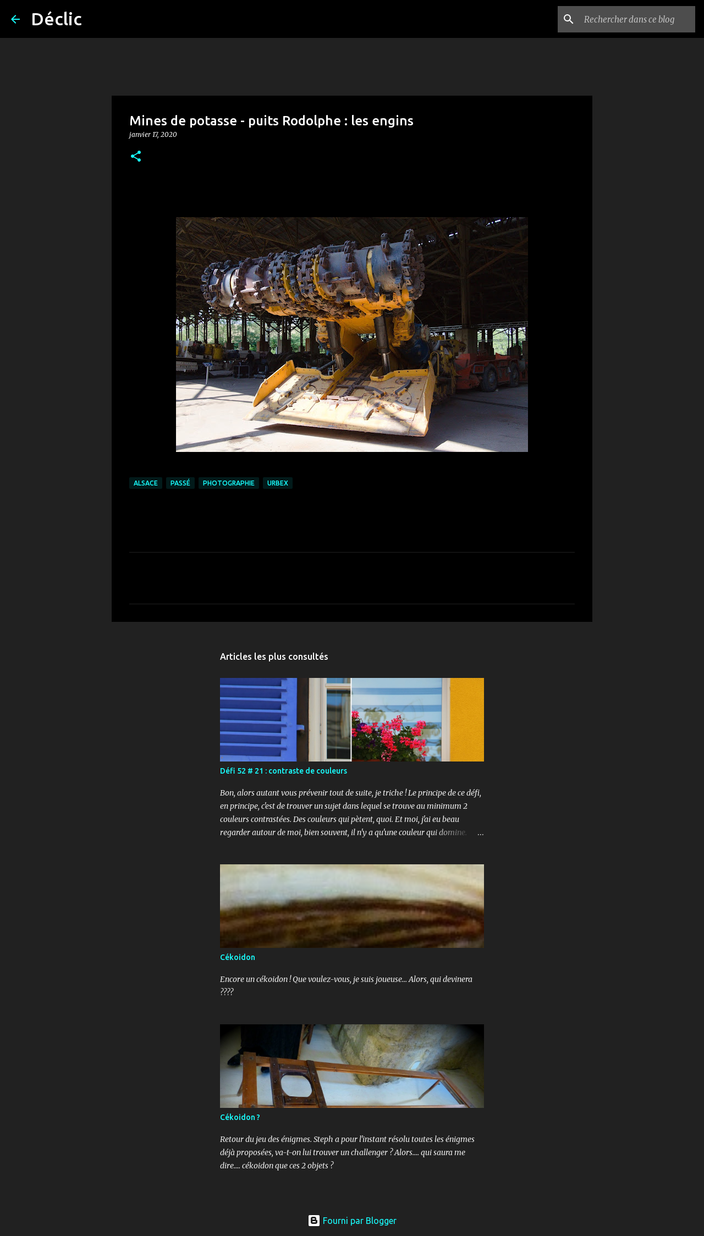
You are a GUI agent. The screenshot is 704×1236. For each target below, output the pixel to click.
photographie (229, 483)
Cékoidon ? (240, 1117)
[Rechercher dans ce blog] (637, 19)
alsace (146, 483)
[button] (135, 157)
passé (180, 483)
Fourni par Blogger (352, 1221)
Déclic (56, 19)
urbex (277, 483)
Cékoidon (237, 957)
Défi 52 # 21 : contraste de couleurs (283, 770)
